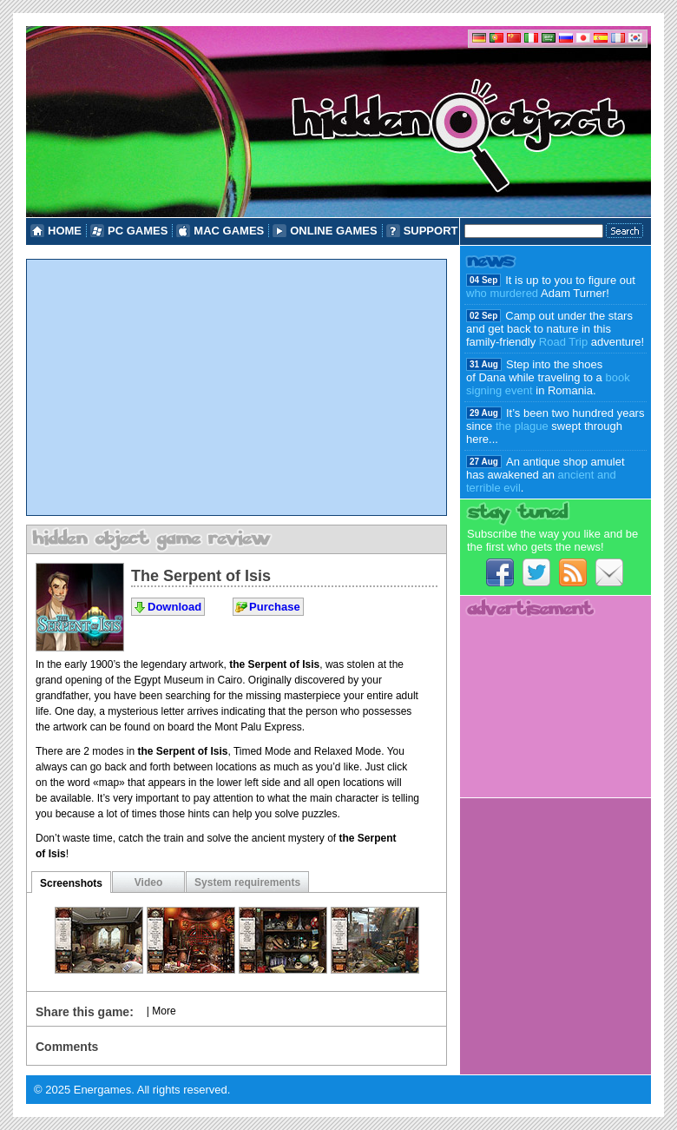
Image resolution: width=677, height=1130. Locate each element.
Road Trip (563, 341)
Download (174, 606)
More (163, 1011)
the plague (522, 426)
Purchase (274, 606)
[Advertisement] (236, 387)
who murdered (502, 293)
